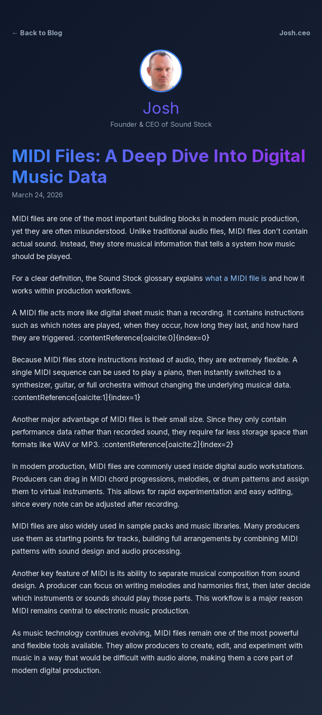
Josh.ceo (294, 33)
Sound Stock (191, 124)
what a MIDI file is (236, 278)
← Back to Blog (37, 33)
